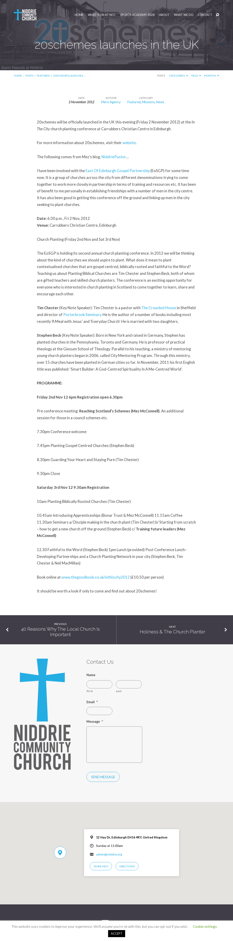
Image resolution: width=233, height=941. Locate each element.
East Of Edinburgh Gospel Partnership (118, 170)
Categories (178, 75)
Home (79, 14)
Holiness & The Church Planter (172, 632)
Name (90, 675)
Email (92, 702)
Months (211, 75)
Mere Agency (111, 102)
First (90, 691)
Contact (205, 14)
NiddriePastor (113, 157)
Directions (127, 866)
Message (94, 721)
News (160, 102)
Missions (148, 102)
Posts (29, 75)
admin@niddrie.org (109, 854)
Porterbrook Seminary (82, 314)
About (164, 14)
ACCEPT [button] (116, 933)
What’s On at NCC (102, 14)
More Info (101, 866)
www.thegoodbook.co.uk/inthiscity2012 (95, 577)
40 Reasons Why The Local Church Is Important (60, 631)
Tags (196, 75)
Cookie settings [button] (205, 926)
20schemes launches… (69, 75)
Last (119, 691)
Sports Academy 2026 (137, 14)
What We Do (183, 14)
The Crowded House (158, 308)
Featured (43, 75)
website (129, 143)
